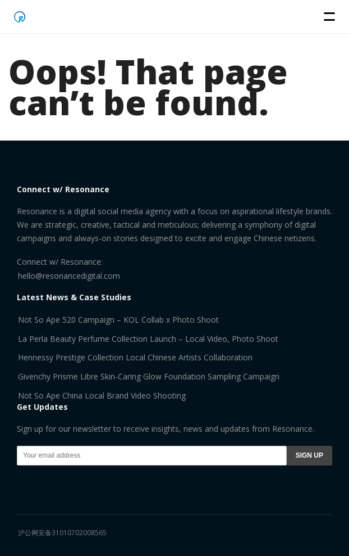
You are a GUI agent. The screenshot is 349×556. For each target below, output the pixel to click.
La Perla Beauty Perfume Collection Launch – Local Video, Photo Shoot (148, 338)
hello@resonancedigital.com (69, 275)
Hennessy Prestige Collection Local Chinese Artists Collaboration (135, 357)
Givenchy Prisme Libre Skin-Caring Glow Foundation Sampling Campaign (148, 376)
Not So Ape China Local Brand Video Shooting (102, 395)
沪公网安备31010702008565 (62, 532)
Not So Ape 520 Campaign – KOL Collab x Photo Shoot (118, 319)
